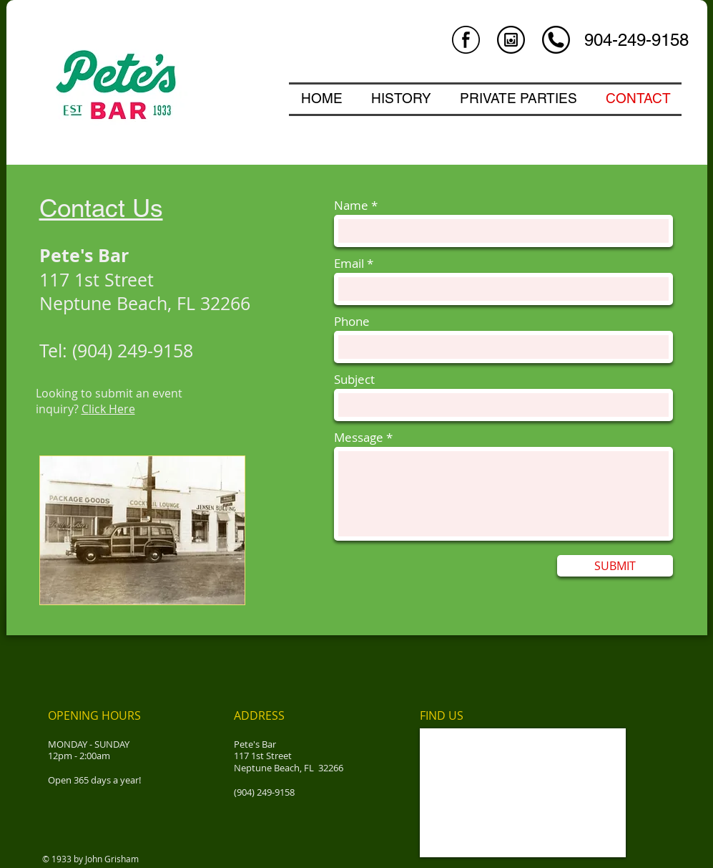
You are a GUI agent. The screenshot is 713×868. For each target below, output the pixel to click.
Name (351, 205)
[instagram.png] (511, 40)
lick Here (112, 409)
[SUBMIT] (615, 566)
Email (349, 263)
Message (358, 437)
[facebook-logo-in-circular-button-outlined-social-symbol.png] (466, 40)
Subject (354, 379)
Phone (352, 321)
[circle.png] (556, 40)
